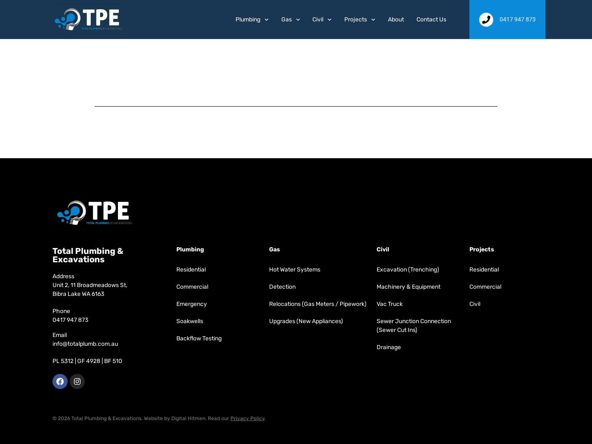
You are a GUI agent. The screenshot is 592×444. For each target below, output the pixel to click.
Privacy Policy (248, 418)
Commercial (192, 286)
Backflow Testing (199, 338)
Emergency (191, 304)
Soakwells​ (189, 321)
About (396, 19)
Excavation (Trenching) (408, 269)
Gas (290, 19)
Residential (191, 269)
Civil (322, 19)
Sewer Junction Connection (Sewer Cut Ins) (414, 326)
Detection (282, 286)
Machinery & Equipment (408, 286)
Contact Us (431, 19)
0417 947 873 (70, 320)
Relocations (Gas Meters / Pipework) (318, 304)
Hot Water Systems (294, 269)
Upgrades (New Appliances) (306, 321)
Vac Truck (390, 304)
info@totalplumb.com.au (85, 343)
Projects (359, 19)
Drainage (389, 347)
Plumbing (252, 19)
